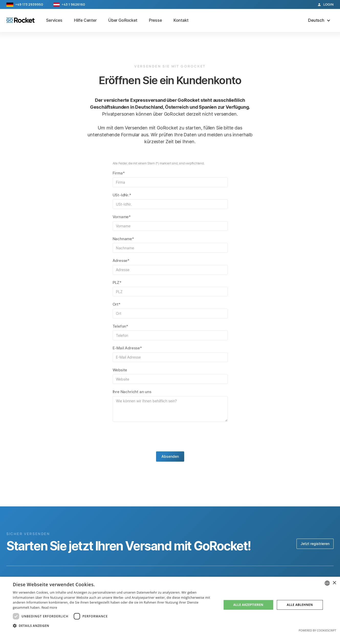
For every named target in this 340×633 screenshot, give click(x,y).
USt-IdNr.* (122, 195)
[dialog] (170, 605)
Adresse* (121, 260)
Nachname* (123, 238)
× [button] (334, 583)
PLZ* (117, 282)
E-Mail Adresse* (127, 348)
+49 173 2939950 (29, 4)
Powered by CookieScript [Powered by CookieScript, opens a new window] (317, 630)
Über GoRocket (122, 20)
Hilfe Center (85, 20)
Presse (155, 20)
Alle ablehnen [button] (300, 605)
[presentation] (170, 437)
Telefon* (120, 326)
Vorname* (122, 216)
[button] (319, 20)
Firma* (119, 173)
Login (328, 4)
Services (54, 20)
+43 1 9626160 (73, 4)
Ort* (116, 304)
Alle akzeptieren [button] (248, 605)
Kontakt (181, 20)
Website (120, 370)
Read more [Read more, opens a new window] (49, 607)
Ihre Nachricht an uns (132, 391)
